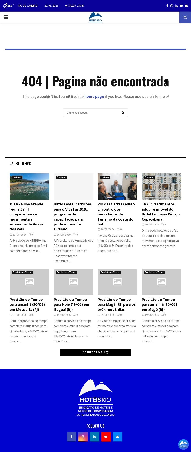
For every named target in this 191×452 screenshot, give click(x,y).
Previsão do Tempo (22, 272)
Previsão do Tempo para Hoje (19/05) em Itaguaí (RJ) (71, 305)
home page (94, 96)
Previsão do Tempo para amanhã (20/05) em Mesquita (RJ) (27, 305)
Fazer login (74, 5)
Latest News (20, 163)
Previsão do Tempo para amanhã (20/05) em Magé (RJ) (159, 305)
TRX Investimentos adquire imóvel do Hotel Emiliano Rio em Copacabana (161, 211)
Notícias (17, 177)
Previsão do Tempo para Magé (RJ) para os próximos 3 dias (117, 305)
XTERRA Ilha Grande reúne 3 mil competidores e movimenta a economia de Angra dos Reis (26, 217)
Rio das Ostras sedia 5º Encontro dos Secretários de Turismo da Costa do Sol (117, 214)
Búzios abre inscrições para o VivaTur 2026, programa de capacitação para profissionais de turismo (73, 217)
